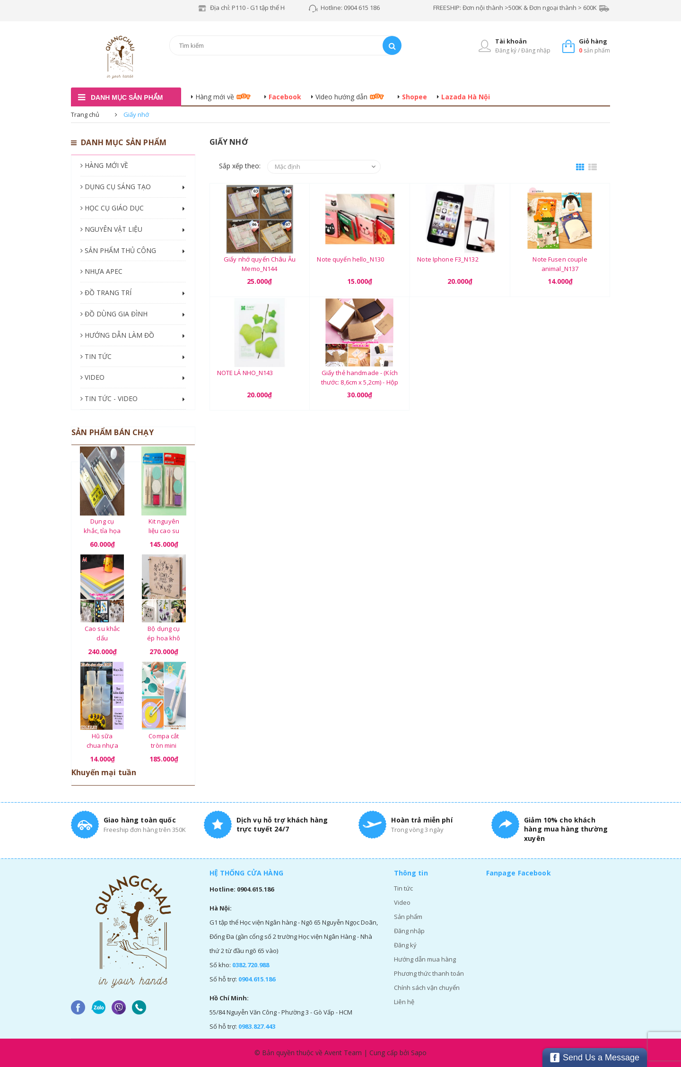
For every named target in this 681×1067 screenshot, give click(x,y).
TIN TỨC (96, 356)
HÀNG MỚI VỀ (104, 165)
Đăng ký (405, 945)
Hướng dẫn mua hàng (425, 959)
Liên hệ (404, 1001)
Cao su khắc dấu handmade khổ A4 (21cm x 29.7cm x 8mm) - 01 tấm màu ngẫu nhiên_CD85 (102, 633)
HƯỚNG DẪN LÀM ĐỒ (117, 335)
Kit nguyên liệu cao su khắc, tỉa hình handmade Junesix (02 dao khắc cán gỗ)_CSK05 (164, 525)
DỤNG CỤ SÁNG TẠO (115, 186)
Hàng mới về (214, 96)
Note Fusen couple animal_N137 (560, 263)
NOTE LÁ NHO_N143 (245, 372)
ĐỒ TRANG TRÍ (105, 292)
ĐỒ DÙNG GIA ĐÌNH (114, 313)
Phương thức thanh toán (429, 973)
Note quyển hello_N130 (350, 259)
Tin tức (403, 888)
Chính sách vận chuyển (427, 987)
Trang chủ (85, 114)
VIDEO (92, 377)
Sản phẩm (408, 916)
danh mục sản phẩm (127, 97)
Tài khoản (511, 41)
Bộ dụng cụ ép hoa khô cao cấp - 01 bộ (164, 633)
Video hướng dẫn (341, 96)
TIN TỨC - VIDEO (109, 398)
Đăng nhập (409, 931)
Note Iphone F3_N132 (447, 259)
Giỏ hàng (593, 41)
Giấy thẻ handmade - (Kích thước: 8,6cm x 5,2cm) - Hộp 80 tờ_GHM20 (360, 377)
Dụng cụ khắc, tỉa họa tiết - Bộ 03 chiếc (102, 525)
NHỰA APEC (101, 271)
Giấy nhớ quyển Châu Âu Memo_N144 (260, 263)
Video (402, 902)
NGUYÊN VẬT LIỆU (111, 229)
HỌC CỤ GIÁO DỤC (112, 207)
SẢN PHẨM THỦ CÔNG (118, 250)
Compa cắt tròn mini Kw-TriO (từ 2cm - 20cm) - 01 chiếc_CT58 (164, 740)
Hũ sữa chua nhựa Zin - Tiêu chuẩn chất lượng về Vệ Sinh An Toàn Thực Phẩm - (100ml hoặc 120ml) (102, 740)
